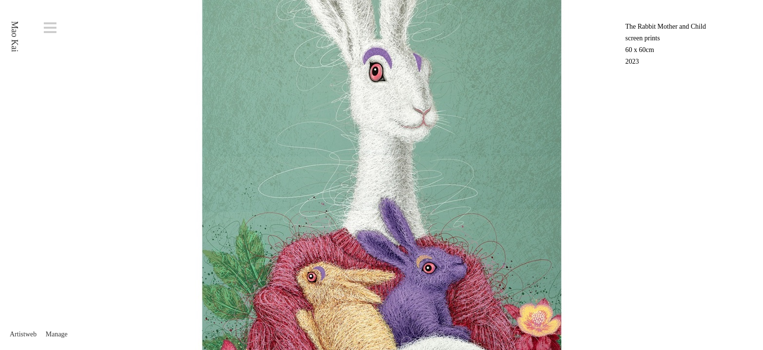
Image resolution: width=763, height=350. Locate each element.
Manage (57, 334)
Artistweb (23, 334)
